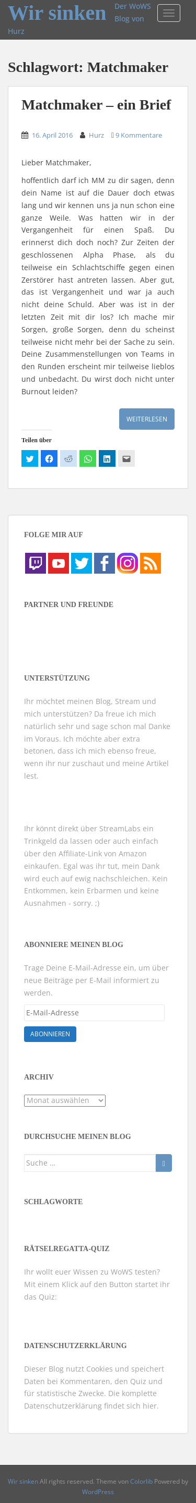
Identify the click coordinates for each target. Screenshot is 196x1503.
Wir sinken (57, 8)
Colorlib (141, 1481)
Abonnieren (50, 1033)
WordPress (98, 1491)
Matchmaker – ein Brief (96, 104)
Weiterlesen (146, 419)
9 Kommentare (139, 135)
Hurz (96, 135)
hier (150, 1406)
